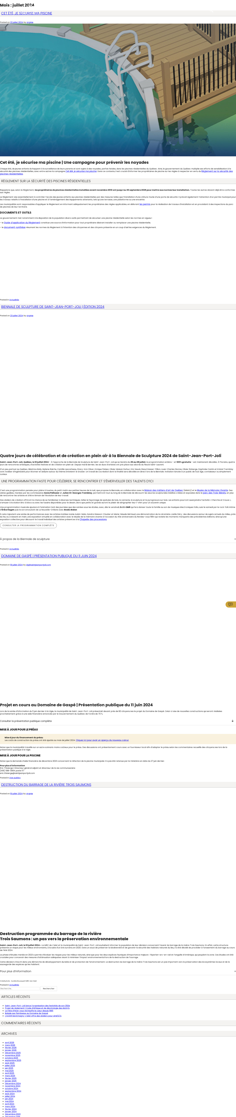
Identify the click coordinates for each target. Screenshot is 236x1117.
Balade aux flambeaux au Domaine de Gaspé (26, 1012)
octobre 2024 (11, 1087)
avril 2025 (9, 1072)
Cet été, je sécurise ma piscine (81, 171)
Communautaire (148, 9)
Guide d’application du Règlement (20, 222)
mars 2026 (10, 1044)
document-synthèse (14, 226)
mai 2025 (9, 1069)
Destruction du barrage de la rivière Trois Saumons (46, 783)
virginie (30, 22)
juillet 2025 (10, 1064)
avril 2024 (9, 1103)
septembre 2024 (13, 1090)
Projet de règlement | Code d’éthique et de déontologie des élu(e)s (37, 1007)
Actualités (14, 299)
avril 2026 (9, 1041)
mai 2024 (9, 1100)
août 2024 (10, 1092)
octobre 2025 (11, 1056)
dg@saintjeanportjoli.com (38, 563)
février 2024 (11, 1108)
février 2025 (10, 1077)
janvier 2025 (10, 1080)
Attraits (179, 9)
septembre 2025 (13, 1059)
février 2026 (10, 1046)
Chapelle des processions (92, 518)
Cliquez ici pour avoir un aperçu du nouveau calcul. (100, 739)
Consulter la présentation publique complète (117, 720)
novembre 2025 (12, 1054)
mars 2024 (10, 1105)
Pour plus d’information (15, 970)
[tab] (118, 538)
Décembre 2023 (13, 1113)
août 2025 (10, 1062)
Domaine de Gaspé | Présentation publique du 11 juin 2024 (49, 554)
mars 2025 (10, 1074)
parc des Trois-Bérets (207, 492)
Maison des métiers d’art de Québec (161, 489)
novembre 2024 (12, 1085)
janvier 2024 (11, 1110)
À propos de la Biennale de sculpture (25, 538)
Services (117, 9)
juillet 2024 (10, 1095)
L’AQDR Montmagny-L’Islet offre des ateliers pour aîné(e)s (33, 1014)
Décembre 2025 (13, 1051)
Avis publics (15, 776)
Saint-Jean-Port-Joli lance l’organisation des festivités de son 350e (37, 1004)
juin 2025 (9, 1067)
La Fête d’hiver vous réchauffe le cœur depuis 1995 (29, 1009)
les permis (144, 203)
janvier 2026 (10, 1049)
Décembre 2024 (13, 1082)
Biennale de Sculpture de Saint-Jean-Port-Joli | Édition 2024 (52, 306)
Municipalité (89, 9)
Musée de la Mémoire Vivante (207, 489)
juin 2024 (9, 1097)
